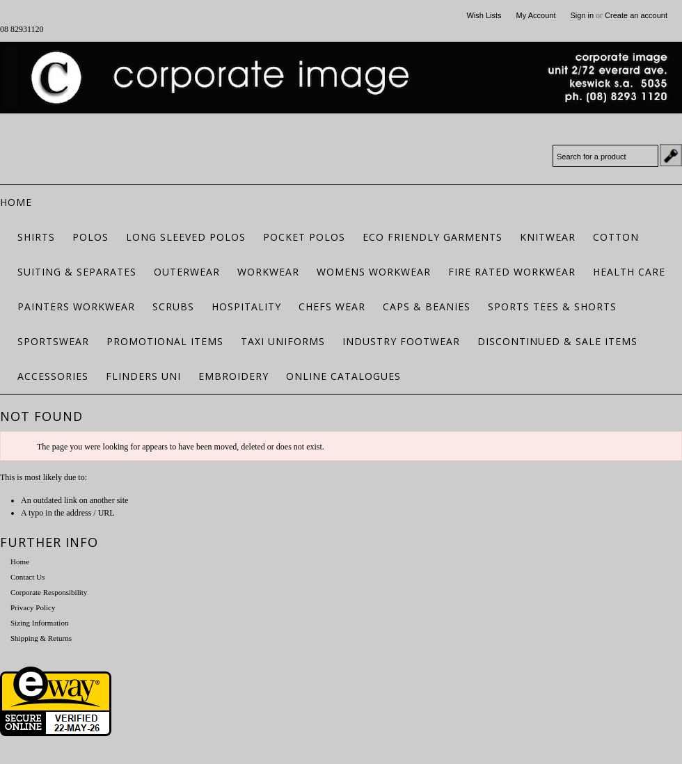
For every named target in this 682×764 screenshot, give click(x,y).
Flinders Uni (143, 376)
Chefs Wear (332, 306)
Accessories (52, 376)
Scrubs (173, 306)
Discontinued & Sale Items (557, 341)
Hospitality (246, 306)
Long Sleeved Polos (186, 237)
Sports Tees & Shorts (552, 306)
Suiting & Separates (76, 271)
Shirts (36, 237)
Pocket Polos (304, 237)
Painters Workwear (76, 306)
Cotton (616, 237)
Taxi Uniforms (283, 341)
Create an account (636, 15)
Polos (90, 237)
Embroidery (233, 376)
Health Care (629, 271)
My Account (536, 15)
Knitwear (548, 237)
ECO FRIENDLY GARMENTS (432, 237)
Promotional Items (164, 341)
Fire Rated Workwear (512, 271)
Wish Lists (483, 15)
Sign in (582, 15)
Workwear (268, 271)
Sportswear (53, 341)
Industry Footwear (401, 341)
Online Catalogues (343, 376)
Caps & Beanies (426, 306)
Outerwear (187, 271)
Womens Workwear (374, 271)
